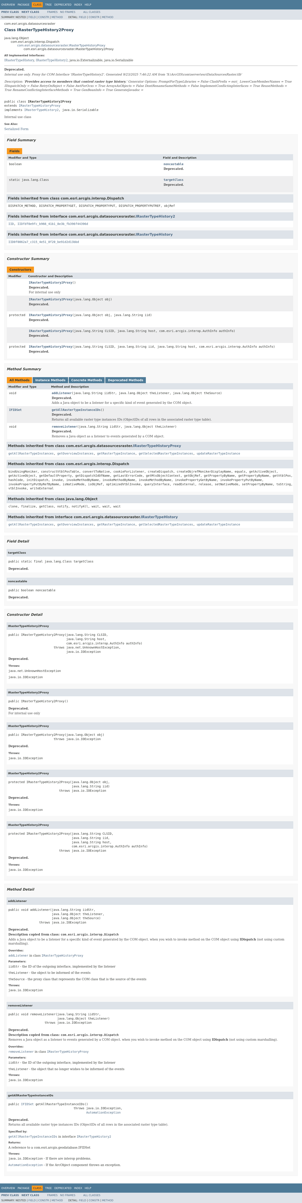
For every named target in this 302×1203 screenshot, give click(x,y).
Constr (43, 17)
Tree (48, 4)
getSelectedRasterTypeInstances (166, 453)
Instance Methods (50, 380)
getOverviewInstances (75, 453)
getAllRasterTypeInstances (31, 453)
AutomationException (103, 1112)
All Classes (91, 12)
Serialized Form (16, 129)
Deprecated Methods (125, 380)
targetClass (173, 179)
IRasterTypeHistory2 (52, 60)
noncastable (173, 164)
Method (57, 17)
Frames (52, 12)
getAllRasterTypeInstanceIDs (76, 410)
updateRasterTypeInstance (218, 453)
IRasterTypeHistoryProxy (39, 105)
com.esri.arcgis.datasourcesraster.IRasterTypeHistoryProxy (61, 45)
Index (78, 4)
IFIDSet (15, 410)
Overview (8, 4)
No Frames (67, 12)
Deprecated (63, 4)
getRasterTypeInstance (116, 453)
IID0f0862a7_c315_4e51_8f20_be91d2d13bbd (43, 242)
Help (88, 4)
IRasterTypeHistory (19, 60)
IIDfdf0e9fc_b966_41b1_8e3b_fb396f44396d (52, 224)
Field (32, 17)
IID (11, 224)
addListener (62, 393)
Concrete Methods (86, 380)
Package (23, 4)
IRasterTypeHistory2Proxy (50, 282)
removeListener (64, 426)
